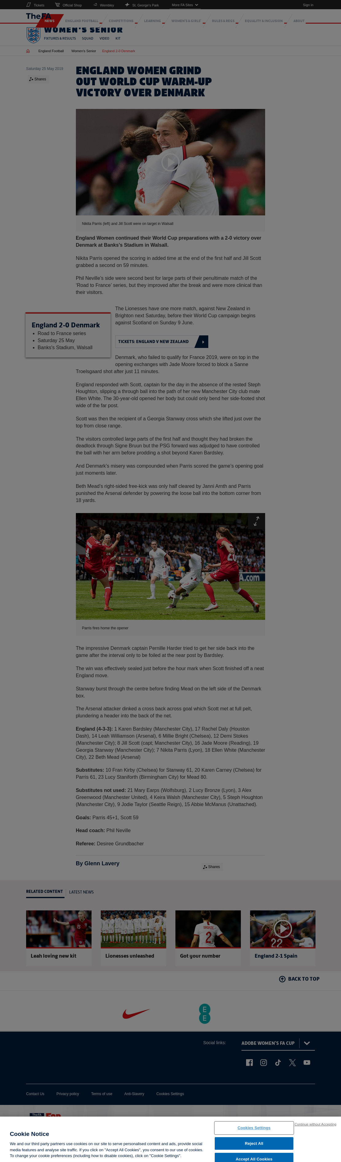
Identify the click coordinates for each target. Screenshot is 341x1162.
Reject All (254, 1145)
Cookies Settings (254, 1130)
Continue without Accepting (315, 1126)
